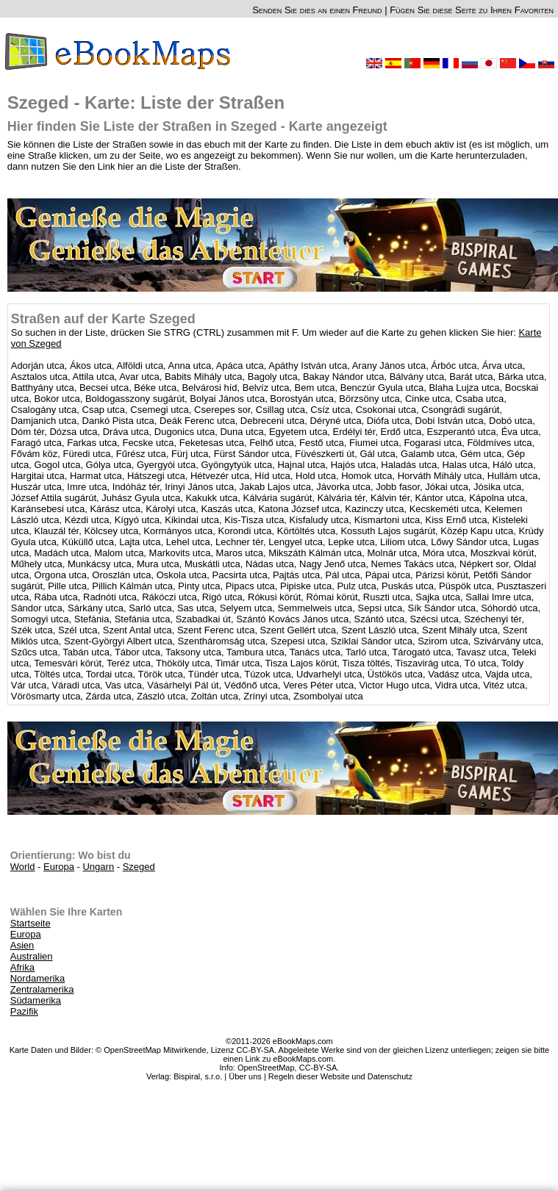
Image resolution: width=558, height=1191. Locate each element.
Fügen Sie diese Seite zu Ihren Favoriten (472, 9)
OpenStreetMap (266, 1067)
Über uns (245, 1076)
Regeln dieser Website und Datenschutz (340, 1076)
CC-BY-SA (318, 1067)
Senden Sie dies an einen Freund (317, 9)
